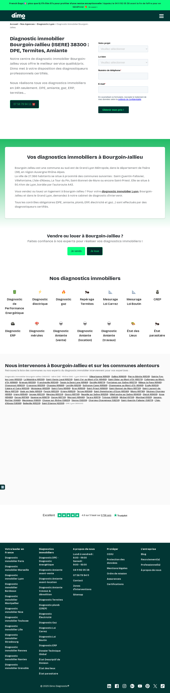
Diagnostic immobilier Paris (14, 559)
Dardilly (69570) (97, 382)
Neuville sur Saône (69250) (94, 394)
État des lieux (47, 668)
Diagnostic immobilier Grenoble (17, 666)
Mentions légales (117, 568)
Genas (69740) (21, 397)
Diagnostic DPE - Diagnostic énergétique (48, 561)
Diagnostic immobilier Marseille (17, 568)
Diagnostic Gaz (48, 622)
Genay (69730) (58, 397)
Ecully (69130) (152, 385)
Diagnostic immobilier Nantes (16, 658)
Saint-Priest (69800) (97, 388)
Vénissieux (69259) (40, 388)
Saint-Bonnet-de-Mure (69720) (125, 388)
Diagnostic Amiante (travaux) (109, 335)
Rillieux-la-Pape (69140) (150, 382)
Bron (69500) (78, 388)
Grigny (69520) (67, 391)
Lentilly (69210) (73, 385)
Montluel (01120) (144, 397)
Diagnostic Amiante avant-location (50, 580)
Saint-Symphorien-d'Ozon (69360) (111, 391)
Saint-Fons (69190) (60, 388)
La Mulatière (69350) (34, 379)
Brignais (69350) (27, 382)
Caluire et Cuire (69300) (17, 388)
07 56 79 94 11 (81, 575)
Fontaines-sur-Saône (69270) (122, 382)
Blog (143, 554)
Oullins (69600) (118, 376)
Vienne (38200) (79, 400)
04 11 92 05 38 (81, 570)
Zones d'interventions (82, 587)
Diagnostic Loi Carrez (47, 630)
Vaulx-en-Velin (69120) (31, 391)
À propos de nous (151, 570)
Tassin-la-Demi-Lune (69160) (74, 382)
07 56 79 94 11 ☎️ (24, 104)
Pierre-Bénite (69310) (139, 376)
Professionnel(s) (150, 564)
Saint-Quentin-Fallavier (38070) (137, 400)
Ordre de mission (117, 573)
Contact (78, 580)
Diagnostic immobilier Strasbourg (11, 638)
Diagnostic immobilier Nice (14, 610)
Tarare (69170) (93, 397)
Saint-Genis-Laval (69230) (59, 379)
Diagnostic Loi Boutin (47, 638)
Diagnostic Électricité (45, 615)
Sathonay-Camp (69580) (95, 385)
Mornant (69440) (76, 397)
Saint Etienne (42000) (53, 403)
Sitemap (78, 594)
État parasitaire (48, 673)
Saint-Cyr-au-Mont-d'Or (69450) (90, 379)
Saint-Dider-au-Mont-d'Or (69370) (125, 379)
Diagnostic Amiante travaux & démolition (50, 591)
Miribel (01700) (127, 397)
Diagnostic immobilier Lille (14, 628)
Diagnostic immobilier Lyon (14, 577)
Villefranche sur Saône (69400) (125, 394)
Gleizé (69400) (150, 394)
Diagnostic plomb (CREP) (49, 607)
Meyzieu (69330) (54, 394)
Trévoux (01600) (110, 397)
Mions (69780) (137, 391)
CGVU (110, 554)
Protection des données (116, 561)
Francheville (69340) (47, 382)
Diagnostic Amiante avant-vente (50, 572)
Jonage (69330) (37, 394)
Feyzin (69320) (51, 391)
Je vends (76, 251)
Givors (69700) (72, 394)
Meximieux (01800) (31, 400)
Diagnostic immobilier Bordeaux (11, 587)
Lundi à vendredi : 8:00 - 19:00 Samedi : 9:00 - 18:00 (83, 559)
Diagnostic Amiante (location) (85, 335)
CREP (157, 299)
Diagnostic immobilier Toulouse (17, 619)
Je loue (94, 251)
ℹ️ (2, 487)
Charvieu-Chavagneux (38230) (104, 400)
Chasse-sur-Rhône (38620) (56, 400)
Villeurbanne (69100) (99, 376)
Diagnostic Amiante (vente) (61, 335)
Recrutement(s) (150, 559)
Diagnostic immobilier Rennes (16, 649)
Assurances (114, 579)
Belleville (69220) (31, 403)
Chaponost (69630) (15, 385)
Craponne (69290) (35, 385)
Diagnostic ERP (48, 645)
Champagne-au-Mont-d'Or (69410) (126, 385)
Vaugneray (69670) (40, 397)
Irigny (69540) (21, 394)
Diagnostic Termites (51, 599)
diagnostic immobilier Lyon (120, 191)
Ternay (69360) (84, 391)
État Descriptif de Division (49, 661)
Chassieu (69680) (55, 385)
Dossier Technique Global (50, 652)
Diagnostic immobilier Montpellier (12, 600)
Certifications (115, 584)
